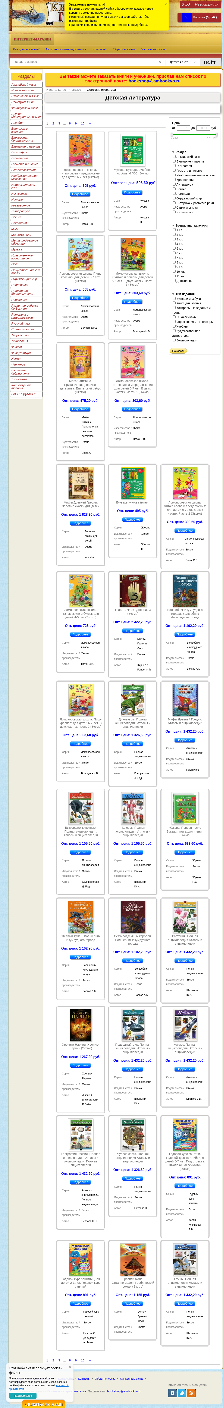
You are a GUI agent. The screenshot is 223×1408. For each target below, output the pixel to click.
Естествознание (24, 170)
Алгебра (17, 122)
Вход (186, 4)
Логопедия (19, 223)
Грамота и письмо (24, 164)
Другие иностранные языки (26, 115)
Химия (16, 358)
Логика (16, 217)
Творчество (20, 335)
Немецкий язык (22, 102)
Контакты (99, 49)
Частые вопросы (153, 49)
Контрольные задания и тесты (191, 310)
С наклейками (185, 317)
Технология (19, 341)
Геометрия (19, 158)
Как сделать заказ (131, 1378)
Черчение (18, 364)
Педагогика (19, 285)
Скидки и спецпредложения (66, 49)
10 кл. (179, 271)
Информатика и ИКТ (23, 186)
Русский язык (21, 323)
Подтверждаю (23, 1395)
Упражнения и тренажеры (193, 321)
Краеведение (20, 205)
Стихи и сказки (22, 329)
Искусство (19, 193)
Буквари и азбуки (187, 298)
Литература (20, 211)
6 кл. (178, 253)
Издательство (56, 89)
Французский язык (24, 108)
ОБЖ (15, 264)
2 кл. (178, 234)
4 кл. (178, 244)
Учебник (180, 326)
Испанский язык (22, 90)
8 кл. (178, 262)
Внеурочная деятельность (22, 139)
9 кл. (178, 267)
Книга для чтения (187, 303)
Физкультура (21, 352)
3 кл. (178, 239)
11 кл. (179, 276)
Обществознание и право (25, 271)
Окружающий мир (24, 279)
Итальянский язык (24, 96)
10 (82, 123)
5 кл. (178, 248)
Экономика (19, 379)
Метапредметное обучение (24, 242)
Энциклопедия (185, 340)
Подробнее (80, 194)
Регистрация (207, 4)
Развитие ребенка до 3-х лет (24, 307)
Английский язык (23, 84)
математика (183, 212)
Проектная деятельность (22, 292)
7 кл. (178, 257)
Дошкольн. (182, 280)
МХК (14, 228)
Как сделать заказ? (26, 49)
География (19, 152)
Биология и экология (19, 130)
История (17, 199)
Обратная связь (124, 49)
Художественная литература (186, 333)
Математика (21, 234)
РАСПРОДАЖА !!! (23, 394)
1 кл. (178, 230)
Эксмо (76, 89)
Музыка (16, 249)
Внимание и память (26, 146)
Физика (16, 346)
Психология (19, 300)
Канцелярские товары (21, 386)
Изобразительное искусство (24, 177)
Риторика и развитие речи (22, 316)
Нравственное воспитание (22, 257)
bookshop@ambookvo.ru (154, 81)
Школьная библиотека (20, 372)
